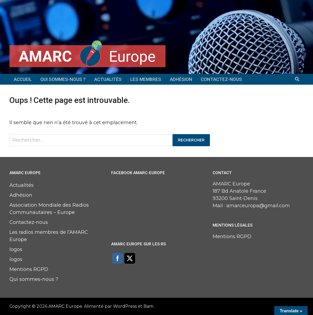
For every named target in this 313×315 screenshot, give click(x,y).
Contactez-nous (221, 79)
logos (15, 249)
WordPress (125, 306)
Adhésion (181, 79)
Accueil (23, 79)
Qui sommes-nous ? (63, 79)
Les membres (145, 79)
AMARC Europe (65, 306)
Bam (148, 306)
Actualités (108, 79)
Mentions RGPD (28, 269)
